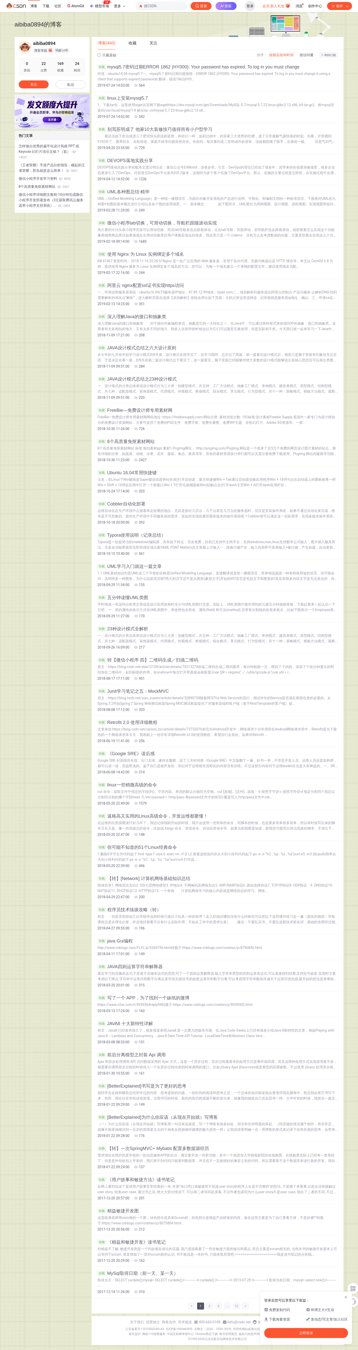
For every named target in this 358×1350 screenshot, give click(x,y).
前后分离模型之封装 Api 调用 (132, 1054)
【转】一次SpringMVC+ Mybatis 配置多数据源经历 (153, 1148)
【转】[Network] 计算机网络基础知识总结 (144, 878)
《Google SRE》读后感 (126, 753)
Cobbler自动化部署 (121, 503)
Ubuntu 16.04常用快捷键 (127, 472)
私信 (70, 85)
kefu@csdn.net (239, 1322)
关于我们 (137, 1322)
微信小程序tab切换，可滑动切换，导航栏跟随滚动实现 (157, 223)
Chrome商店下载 (206, 1334)
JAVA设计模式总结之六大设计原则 (137, 347)
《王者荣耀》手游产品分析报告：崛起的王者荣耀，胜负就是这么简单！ (52, 168)
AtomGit (75, 5)
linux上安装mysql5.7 (123, 98)
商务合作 (169, 1322)
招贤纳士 (153, 1322)
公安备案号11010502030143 (144, 1329)
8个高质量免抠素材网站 (126, 441)
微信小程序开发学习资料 (45, 179)
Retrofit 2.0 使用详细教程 (127, 722)
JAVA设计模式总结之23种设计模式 (137, 379)
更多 (119, 6)
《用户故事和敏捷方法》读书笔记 (136, 1179)
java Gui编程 (115, 940)
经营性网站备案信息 (246, 1329)
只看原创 (107, 55)
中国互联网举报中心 (180, 1334)
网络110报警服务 (153, 1334)
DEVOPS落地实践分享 (125, 160)
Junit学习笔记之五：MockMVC (133, 691)
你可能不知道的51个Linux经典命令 (137, 847)
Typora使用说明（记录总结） (132, 535)
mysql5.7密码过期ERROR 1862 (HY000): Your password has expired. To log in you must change (199, 66)
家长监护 (135, 1334)
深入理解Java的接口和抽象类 (132, 316)
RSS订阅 (328, 55)
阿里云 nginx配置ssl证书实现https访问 (141, 285)
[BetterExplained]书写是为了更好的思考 (142, 1086)
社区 (57, 6)
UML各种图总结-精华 (124, 191)
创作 (339, 6)
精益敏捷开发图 (118, 1210)
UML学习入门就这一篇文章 (130, 566)
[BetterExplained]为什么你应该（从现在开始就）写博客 (158, 1117)
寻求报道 (185, 1322)
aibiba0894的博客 (38, 24)
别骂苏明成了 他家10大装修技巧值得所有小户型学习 (155, 129)
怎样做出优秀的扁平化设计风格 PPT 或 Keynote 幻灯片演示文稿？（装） (49, 151)
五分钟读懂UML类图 (123, 597)
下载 (45, 6)
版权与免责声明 (249, 1334)
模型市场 (100, 4)
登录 (249, 6)
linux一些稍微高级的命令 (127, 784)
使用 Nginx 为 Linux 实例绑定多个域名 (141, 254)
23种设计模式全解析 (123, 628)
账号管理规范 (228, 1334)
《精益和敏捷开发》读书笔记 (132, 1242)
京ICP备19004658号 (179, 1329)
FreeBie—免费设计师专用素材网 (135, 410)
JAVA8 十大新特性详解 (125, 1023)
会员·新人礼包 (276, 5)
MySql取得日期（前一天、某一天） (138, 1273)
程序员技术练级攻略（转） (129, 909)
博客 (33, 6)
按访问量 (307, 55)
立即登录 (306, 1333)
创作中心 (315, 6)
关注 (33, 84)
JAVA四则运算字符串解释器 (130, 966)
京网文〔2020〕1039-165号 (213, 1329)
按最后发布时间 (281, 55)
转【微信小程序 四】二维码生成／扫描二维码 (148, 660)
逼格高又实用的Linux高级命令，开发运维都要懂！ (153, 816)
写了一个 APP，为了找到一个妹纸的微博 (143, 997)
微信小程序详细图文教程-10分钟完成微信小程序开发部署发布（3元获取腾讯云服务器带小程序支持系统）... (51, 200)
